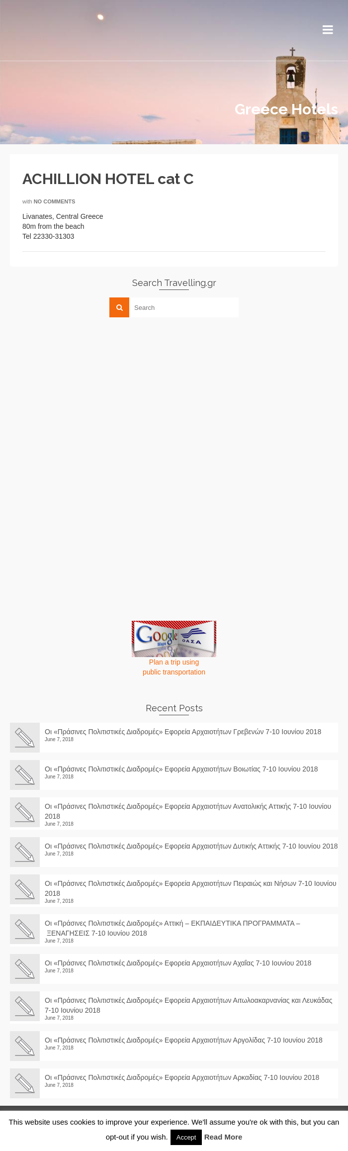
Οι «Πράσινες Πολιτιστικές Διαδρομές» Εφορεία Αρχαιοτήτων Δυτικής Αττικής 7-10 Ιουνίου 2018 (191, 846)
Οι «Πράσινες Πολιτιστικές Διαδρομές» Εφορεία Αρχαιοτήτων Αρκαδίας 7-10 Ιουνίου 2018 (186, 1077)
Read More (223, 1137)
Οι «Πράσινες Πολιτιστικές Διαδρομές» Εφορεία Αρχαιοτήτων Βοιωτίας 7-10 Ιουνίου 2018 (181, 769)
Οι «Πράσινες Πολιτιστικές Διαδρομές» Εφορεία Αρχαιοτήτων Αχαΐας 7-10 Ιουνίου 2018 (178, 963)
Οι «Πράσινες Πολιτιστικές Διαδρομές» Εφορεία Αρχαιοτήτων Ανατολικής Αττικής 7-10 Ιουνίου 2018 (188, 811)
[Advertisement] (84, 394)
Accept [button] (186, 1137)
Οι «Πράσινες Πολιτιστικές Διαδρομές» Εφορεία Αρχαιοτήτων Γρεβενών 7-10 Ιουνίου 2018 (183, 732)
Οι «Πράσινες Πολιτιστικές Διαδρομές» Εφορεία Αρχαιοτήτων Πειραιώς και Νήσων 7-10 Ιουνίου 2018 (191, 888)
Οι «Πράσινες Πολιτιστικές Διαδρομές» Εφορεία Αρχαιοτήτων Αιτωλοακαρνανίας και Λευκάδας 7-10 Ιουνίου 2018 (188, 1005)
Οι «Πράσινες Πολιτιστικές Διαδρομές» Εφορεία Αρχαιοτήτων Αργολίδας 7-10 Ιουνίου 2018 (187, 1040)
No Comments (55, 201)
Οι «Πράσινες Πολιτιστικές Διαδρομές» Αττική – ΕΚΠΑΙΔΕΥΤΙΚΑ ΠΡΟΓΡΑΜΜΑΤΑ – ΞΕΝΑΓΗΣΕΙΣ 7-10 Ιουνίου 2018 (172, 928)
